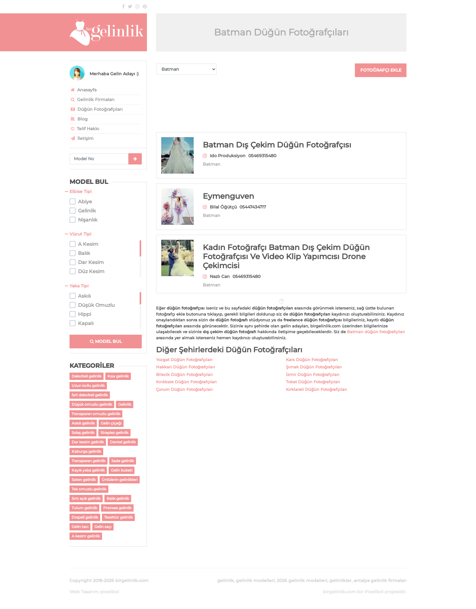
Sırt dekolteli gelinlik (90, 395)
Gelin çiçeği (111, 423)
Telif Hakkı (84, 128)
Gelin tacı (80, 526)
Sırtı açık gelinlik (86, 498)
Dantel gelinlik (123, 442)
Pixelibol (374, 591)
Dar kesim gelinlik (88, 442)
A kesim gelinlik (86, 536)
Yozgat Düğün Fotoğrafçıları (184, 352)
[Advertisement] (281, 104)
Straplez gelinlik (114, 432)
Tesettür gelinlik (118, 517)
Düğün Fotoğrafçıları (96, 109)
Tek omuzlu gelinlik (89, 489)
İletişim (81, 138)
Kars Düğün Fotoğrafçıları (312, 352)
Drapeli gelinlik (85, 517)
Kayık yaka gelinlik (88, 470)
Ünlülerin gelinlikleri (120, 479)
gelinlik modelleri (255, 580)
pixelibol (109, 591)
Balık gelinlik (118, 498)
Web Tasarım (84, 591)
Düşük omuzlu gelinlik (92, 404)
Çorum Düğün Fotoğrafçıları (184, 382)
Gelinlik (124, 404)
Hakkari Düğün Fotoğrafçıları (185, 359)
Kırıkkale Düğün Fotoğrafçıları (186, 374)
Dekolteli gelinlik (86, 376)
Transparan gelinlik (88, 460)
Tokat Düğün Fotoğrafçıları (313, 374)
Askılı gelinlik (83, 423)
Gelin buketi (121, 470)
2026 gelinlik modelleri (302, 580)
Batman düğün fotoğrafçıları (376, 324)
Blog (79, 119)
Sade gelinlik (122, 460)
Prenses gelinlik (117, 508)
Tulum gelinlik (84, 508)
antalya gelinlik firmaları (380, 580)
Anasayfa (83, 90)
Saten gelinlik (84, 479)
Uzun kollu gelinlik (88, 385)
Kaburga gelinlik (86, 451)
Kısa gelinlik (118, 376)
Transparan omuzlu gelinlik (96, 413)
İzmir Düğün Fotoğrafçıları (312, 367)
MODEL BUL (106, 341)
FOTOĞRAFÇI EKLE (380, 70)
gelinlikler (340, 580)
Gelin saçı (102, 526)
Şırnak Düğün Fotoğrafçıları (314, 359)
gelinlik (225, 580)
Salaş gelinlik (83, 432)
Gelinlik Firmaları (92, 99)
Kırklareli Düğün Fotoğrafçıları (316, 382)
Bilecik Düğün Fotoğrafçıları (184, 367)
